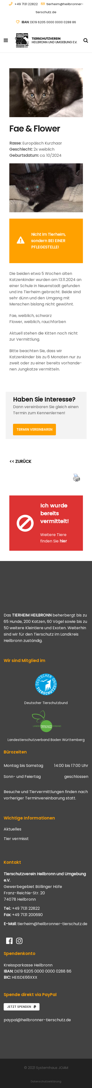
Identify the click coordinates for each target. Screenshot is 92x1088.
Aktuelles (12, 816)
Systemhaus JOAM (52, 1055)
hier (63, 528)
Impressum (46, 1077)
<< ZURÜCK (20, 449)
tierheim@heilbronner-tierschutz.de (52, 911)
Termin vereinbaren (34, 416)
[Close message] (79, 222)
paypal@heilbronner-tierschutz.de (37, 1007)
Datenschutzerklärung (46, 1069)
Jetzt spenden (21, 994)
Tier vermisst (16, 826)
